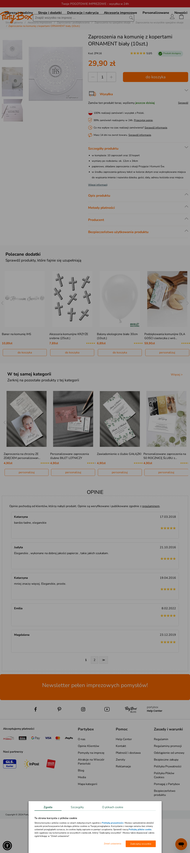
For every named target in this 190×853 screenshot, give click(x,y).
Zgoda (48, 807)
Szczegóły (77, 807)
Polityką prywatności (112, 822)
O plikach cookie (112, 807)
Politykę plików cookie (140, 829)
